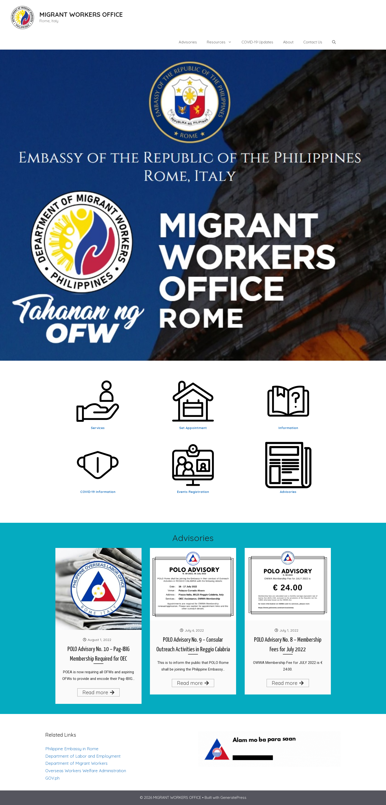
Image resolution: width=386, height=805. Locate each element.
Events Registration (193, 492)
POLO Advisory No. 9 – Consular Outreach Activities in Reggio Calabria (193, 645)
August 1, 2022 (99, 639)
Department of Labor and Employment (83, 756)
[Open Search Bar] (334, 42)
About (288, 42)
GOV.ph (52, 778)
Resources (222, 42)
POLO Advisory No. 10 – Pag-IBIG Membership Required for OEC (98, 654)
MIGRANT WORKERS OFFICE (81, 14)
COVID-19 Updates (257, 42)
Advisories (188, 42)
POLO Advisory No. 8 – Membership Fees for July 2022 (288, 645)
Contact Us (312, 42)
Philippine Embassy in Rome (71, 748)
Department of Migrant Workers (76, 763)
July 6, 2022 (194, 630)
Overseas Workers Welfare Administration (85, 770)
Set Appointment (193, 428)
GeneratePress (233, 797)
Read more (98, 692)
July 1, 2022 (288, 630)
